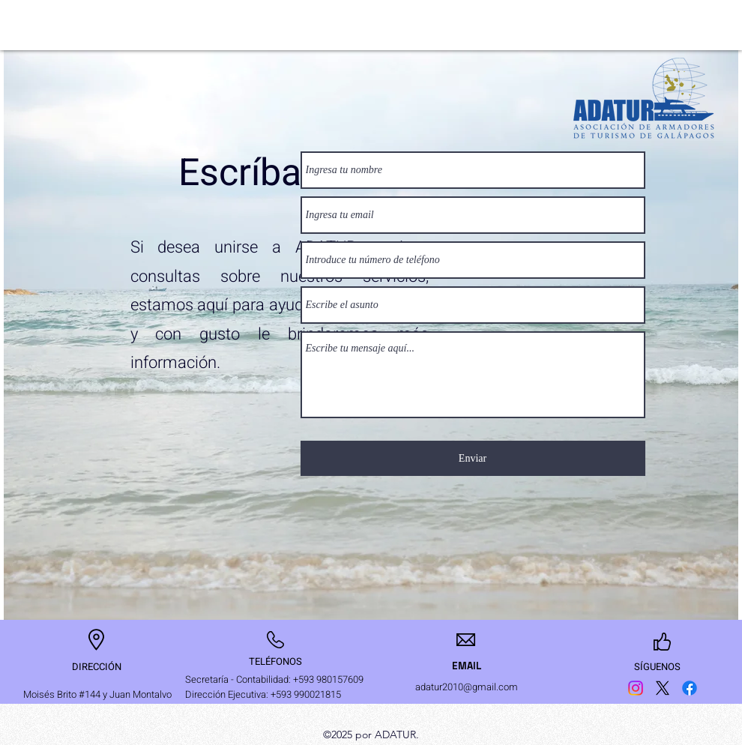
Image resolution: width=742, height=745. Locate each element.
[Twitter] (662, 688)
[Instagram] (635, 688)
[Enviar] (473, 458)
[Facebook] (689, 688)
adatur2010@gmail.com (466, 687)
